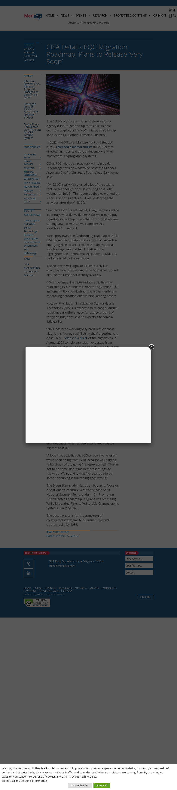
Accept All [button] (101, 785)
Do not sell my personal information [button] (24, 780)
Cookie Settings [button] (80, 785)
